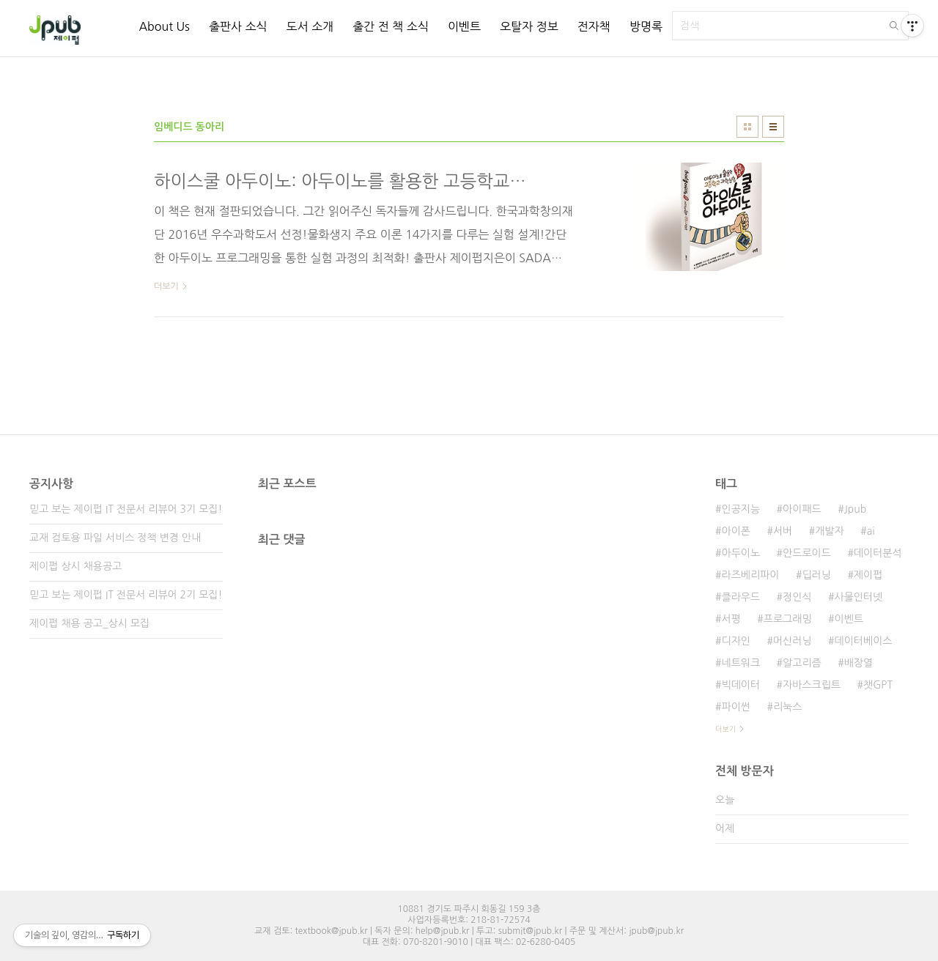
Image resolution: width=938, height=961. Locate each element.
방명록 (645, 26)
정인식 (797, 597)
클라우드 (740, 597)
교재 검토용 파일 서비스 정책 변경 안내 (115, 538)
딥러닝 (816, 575)
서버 (782, 531)
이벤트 (464, 26)
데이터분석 (878, 553)
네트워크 (740, 663)
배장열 (858, 663)
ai (871, 531)
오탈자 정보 (529, 26)
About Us (164, 26)
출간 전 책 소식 (390, 26)
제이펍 (868, 575)
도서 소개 (310, 26)
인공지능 (740, 509)
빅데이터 (740, 685)
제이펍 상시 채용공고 (75, 566)
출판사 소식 (238, 26)
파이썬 (735, 707)
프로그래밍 (788, 619)
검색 (894, 26)
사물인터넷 (859, 597)
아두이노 (740, 553)
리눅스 (787, 707)
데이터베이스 (864, 641)
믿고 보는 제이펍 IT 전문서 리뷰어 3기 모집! (125, 509)
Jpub (855, 509)
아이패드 (802, 509)
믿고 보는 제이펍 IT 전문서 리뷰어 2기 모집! (125, 595)
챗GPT (878, 685)
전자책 (593, 26)
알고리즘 (802, 663)
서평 (730, 619)
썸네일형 (747, 127)
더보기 (725, 728)
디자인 (735, 641)
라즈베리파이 (750, 575)
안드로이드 (807, 553)
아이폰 (735, 531)
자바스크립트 (812, 685)
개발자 (829, 531)
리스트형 (773, 127)
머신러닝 (792, 641)
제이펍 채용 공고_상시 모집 (89, 623)
